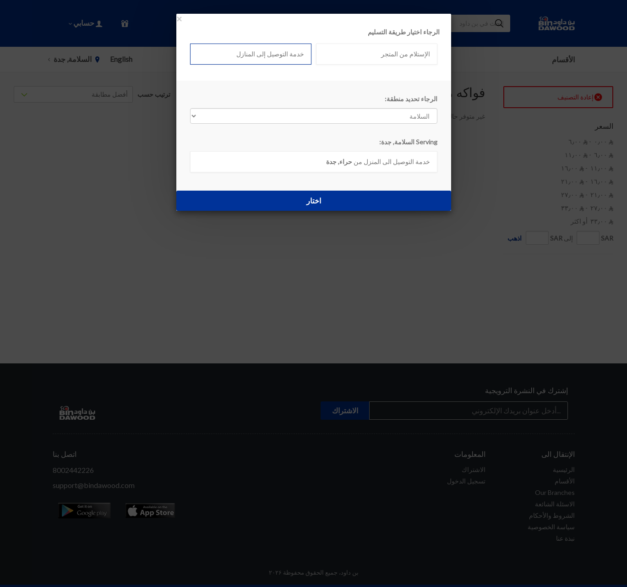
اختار (313, 200)
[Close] (179, 18)
